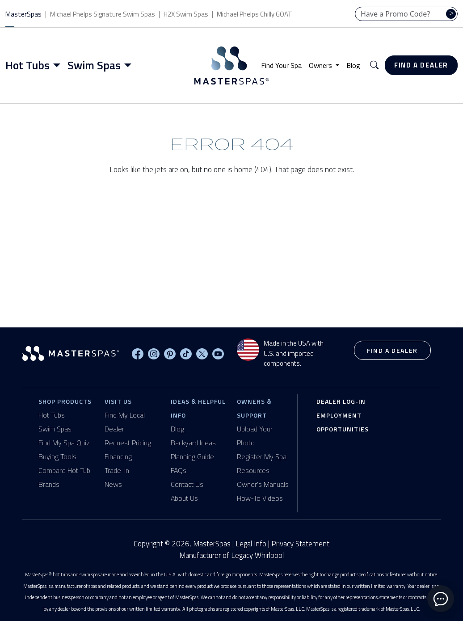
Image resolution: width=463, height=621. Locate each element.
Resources (253, 470)
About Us (184, 498)
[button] (374, 65)
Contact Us (187, 484)
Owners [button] (321, 65)
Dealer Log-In (341, 401)
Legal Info (251, 543)
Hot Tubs (51, 415)
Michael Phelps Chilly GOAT (254, 14)
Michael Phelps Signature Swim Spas (102, 14)
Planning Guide (192, 456)
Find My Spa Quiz (64, 442)
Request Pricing (128, 442)
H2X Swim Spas (186, 14)
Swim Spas (55, 428)
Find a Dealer (421, 65)
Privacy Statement (300, 543)
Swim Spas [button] (94, 65)
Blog (353, 65)
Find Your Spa (281, 65)
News (113, 484)
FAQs (178, 470)
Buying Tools (57, 456)
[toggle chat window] (440, 598)
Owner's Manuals (263, 484)
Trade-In (117, 470)
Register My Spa (261, 456)
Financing (118, 456)
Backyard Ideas (193, 442)
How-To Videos (260, 498)
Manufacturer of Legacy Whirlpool (231, 555)
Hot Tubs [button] (27, 65)
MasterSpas (23, 14)
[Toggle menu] (58, 65)
